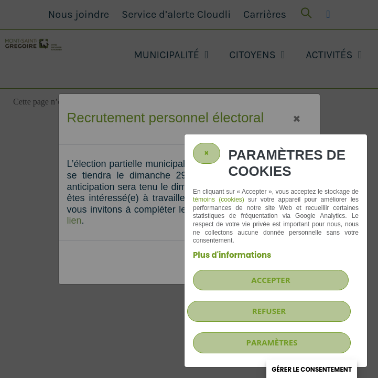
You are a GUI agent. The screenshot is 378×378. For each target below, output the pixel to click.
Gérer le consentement (312, 369)
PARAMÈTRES (272, 342)
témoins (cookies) (218, 199)
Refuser (269, 311)
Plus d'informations (232, 254)
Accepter (270, 280)
